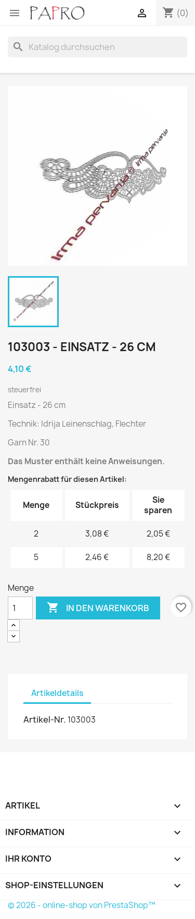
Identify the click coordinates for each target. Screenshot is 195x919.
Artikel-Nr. (44, 719)
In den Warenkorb (98, 608)
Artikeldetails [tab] (57, 693)
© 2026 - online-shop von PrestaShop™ (81, 905)
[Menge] (20, 608)
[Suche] (97, 46)
